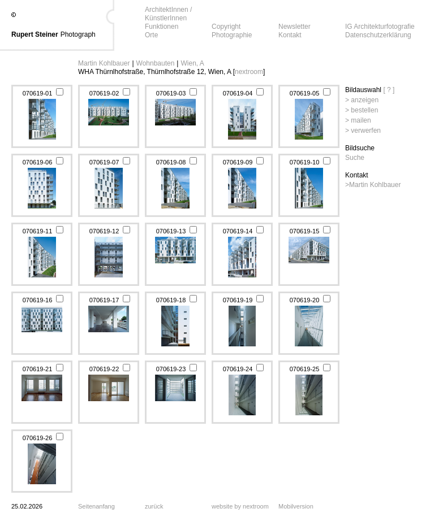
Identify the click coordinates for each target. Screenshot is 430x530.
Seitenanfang (96, 506)
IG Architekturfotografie (380, 27)
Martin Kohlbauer (104, 63)
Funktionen (161, 27)
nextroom (249, 72)
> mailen (358, 120)
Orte (151, 35)
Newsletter (294, 27)
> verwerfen (363, 130)
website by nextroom (240, 506)
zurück (154, 506)
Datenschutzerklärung (378, 35)
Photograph (78, 34)
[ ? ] (388, 90)
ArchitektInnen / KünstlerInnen (168, 14)
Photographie (232, 35)
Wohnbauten (155, 63)
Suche (354, 158)
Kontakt (290, 35)
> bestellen (361, 110)
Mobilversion (295, 506)
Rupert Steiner (34, 34)
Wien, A (192, 63)
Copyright (226, 27)
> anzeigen (362, 100)
